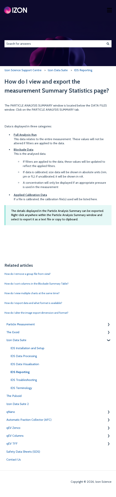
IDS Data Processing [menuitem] (23, 356)
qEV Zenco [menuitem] (13, 428)
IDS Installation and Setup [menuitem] (27, 348)
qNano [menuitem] (10, 412)
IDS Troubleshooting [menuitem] (23, 380)
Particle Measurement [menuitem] (20, 324)
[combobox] (54, 43)
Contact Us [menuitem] (13, 459)
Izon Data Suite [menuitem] (16, 340)
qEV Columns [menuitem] (15, 435)
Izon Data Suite (58, 70)
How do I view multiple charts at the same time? (31, 293)
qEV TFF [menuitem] (12, 443)
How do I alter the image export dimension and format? (36, 312)
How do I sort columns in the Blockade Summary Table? (36, 283)
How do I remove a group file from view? (27, 274)
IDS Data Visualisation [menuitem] (24, 364)
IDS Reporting (83, 70)
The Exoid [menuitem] (12, 332)
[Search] (108, 43)
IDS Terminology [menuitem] (21, 388)
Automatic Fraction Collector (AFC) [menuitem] (28, 419)
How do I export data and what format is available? (33, 303)
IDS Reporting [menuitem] (20, 372)
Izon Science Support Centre (23, 70)
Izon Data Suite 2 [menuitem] (17, 404)
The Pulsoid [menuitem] (14, 396)
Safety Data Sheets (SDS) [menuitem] (23, 451)
